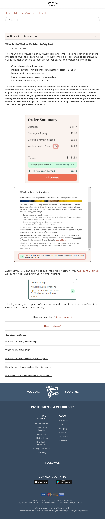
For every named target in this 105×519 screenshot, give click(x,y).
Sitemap (84, 511)
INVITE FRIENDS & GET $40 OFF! (52, 407)
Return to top (52, 326)
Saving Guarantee (41, 448)
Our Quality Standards (41, 443)
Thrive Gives (42, 438)
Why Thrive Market (41, 428)
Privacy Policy (38, 511)
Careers (63, 440)
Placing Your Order (28, 13)
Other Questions (46, 13)
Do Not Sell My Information (55, 511)
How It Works (41, 423)
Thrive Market (11, 13)
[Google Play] (64, 483)
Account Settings (88, 270)
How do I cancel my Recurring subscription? (26, 358)
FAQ (63, 424)
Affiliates (63, 432)
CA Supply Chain (73, 511)
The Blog (42, 452)
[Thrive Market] (53, 4)
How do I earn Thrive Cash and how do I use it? (28, 366)
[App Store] (42, 483)
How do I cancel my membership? (21, 341)
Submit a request (64, 317)
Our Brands (63, 436)
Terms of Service (24, 511)
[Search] (52, 20)
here (42, 503)
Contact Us (63, 420)
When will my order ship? (17, 349)
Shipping (63, 428)
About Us (41, 434)
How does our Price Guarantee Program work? (28, 375)
